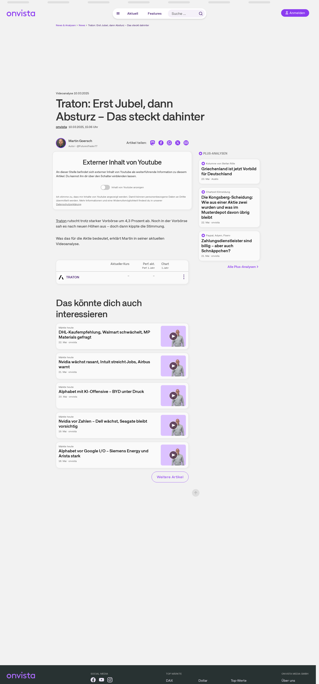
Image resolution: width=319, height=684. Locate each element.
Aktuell (132, 13)
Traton (61, 220)
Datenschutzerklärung (68, 204)
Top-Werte (239, 680)
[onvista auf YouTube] (101, 680)
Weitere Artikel (170, 476)
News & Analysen (66, 25)
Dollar (202, 680)
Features (155, 13)
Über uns (288, 680)
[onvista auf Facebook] (93, 680)
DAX (169, 680)
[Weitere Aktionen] (184, 277)
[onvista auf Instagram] (109, 680)
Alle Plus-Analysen (243, 267)
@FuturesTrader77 (87, 146)
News (82, 25)
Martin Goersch (80, 141)
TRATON (72, 277)
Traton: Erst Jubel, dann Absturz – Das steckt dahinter (118, 25)
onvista (61, 127)
